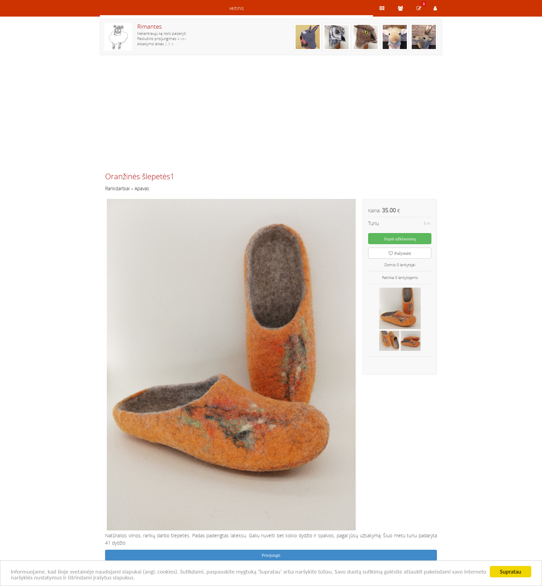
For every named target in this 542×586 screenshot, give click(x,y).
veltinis (236, 8)
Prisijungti (271, 555)
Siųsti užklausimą (400, 239)
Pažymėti (400, 253)
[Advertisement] (271, 116)
